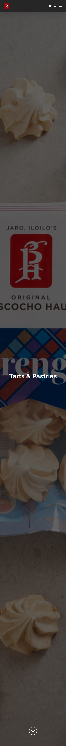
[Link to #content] (33, 731)
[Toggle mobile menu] (60, 5)
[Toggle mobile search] (55, 5)
